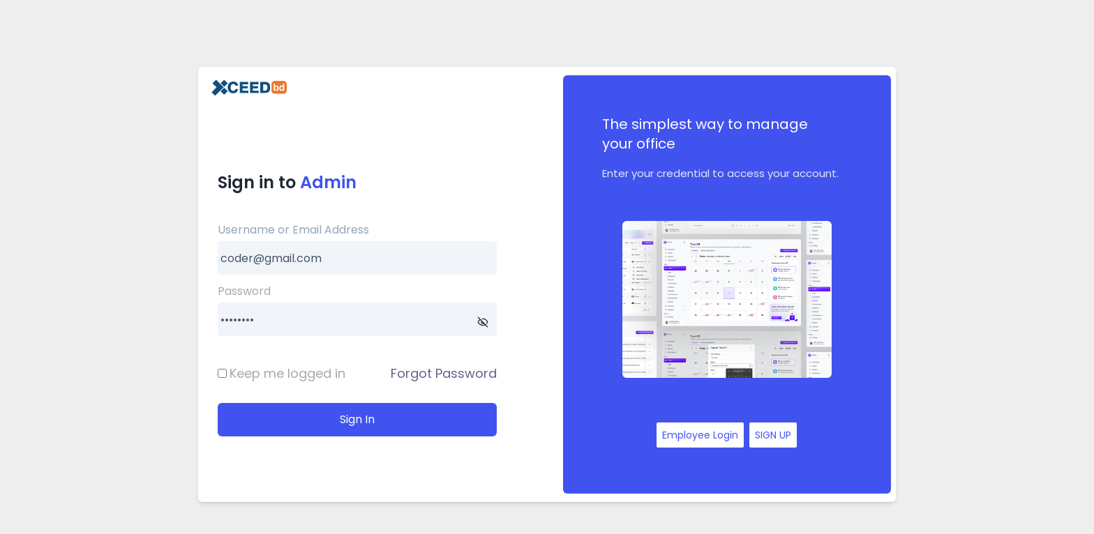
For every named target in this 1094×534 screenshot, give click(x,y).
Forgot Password (444, 373)
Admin (328, 182)
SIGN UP (773, 435)
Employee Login (700, 435)
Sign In (357, 419)
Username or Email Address (293, 230)
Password (244, 291)
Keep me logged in (287, 373)
